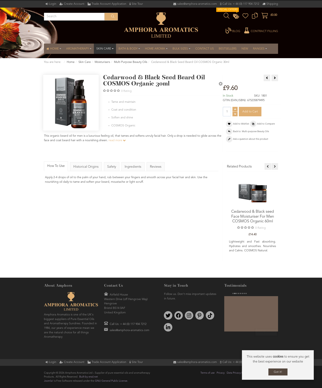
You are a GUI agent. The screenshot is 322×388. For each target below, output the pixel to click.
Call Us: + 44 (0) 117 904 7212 (240, 3)
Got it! (278, 372)
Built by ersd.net (88, 376)
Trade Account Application (109, 3)
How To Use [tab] (56, 166)
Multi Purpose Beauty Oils (130, 62)
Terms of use (207, 373)
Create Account (74, 3)
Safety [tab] (111, 167)
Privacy (221, 373)
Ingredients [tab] (133, 167)
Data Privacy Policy (237, 373)
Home (71, 62)
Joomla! (48, 381)
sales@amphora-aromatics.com (197, 3)
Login (52, 3)
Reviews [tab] (155, 167)
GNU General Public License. (111, 381)
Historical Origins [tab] (86, 167)
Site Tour (137, 3)
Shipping (272, 3)
